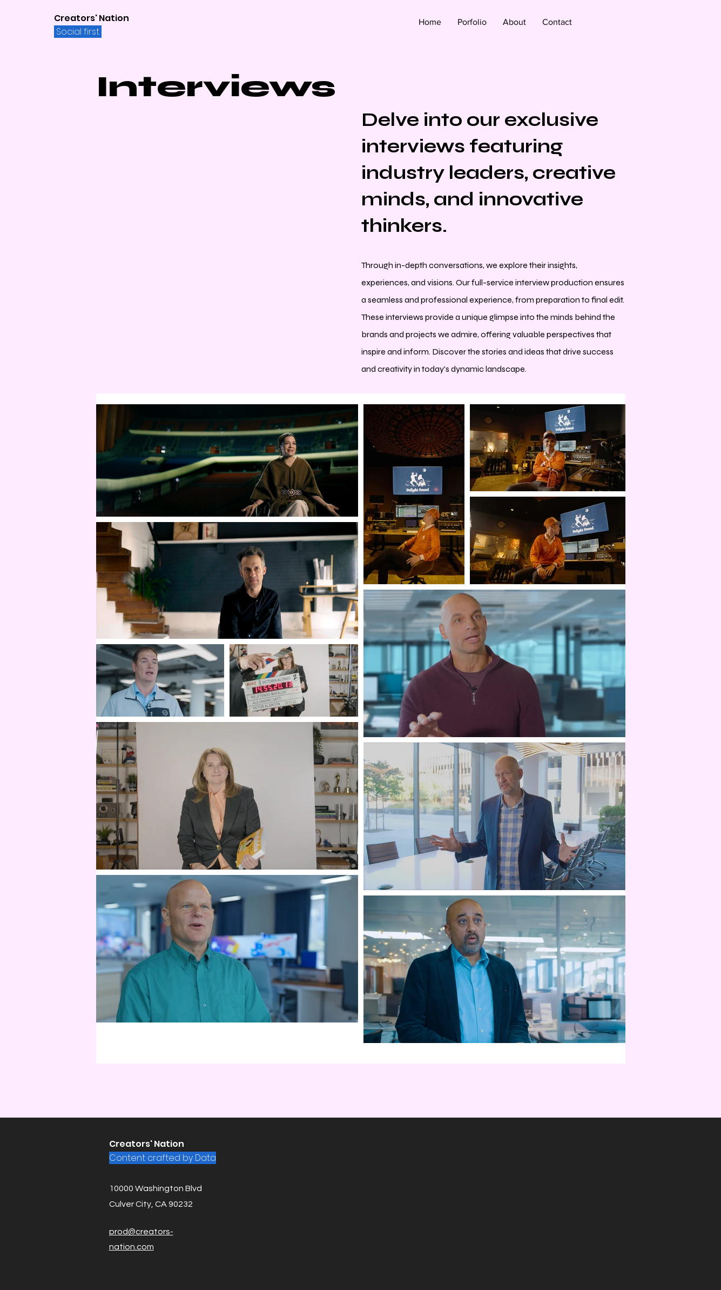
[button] (472, 22)
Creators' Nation (91, 18)
